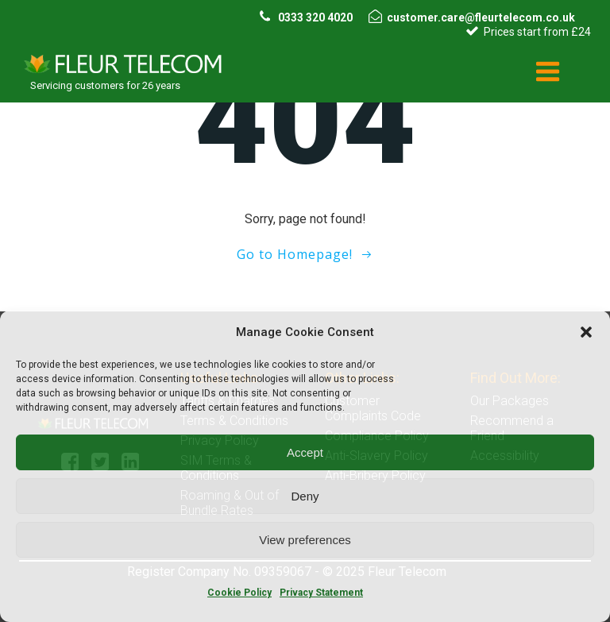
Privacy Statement (321, 592)
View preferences (305, 540)
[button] (586, 332)
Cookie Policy (239, 592)
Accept (305, 452)
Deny (305, 496)
